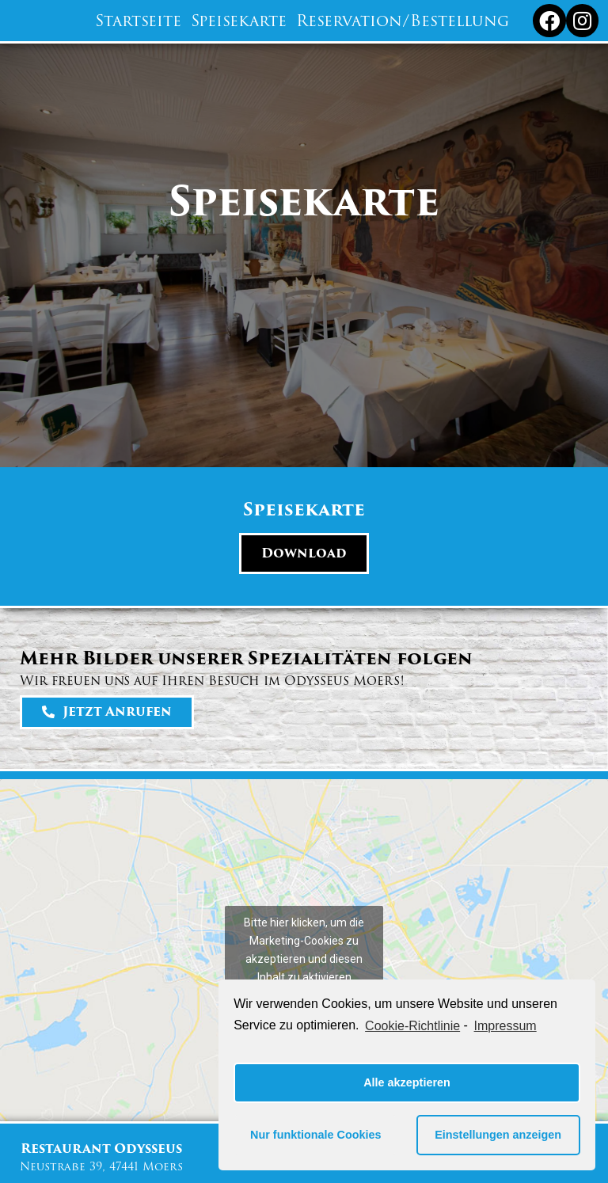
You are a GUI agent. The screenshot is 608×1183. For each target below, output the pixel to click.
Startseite (138, 20)
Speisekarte (239, 20)
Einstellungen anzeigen (498, 1134)
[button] (304, 553)
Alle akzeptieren (406, 1082)
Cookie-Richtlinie (412, 1026)
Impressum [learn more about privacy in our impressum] (505, 1026)
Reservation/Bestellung (402, 20)
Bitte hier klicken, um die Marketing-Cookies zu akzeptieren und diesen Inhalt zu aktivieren (304, 949)
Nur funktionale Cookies (316, 1134)
